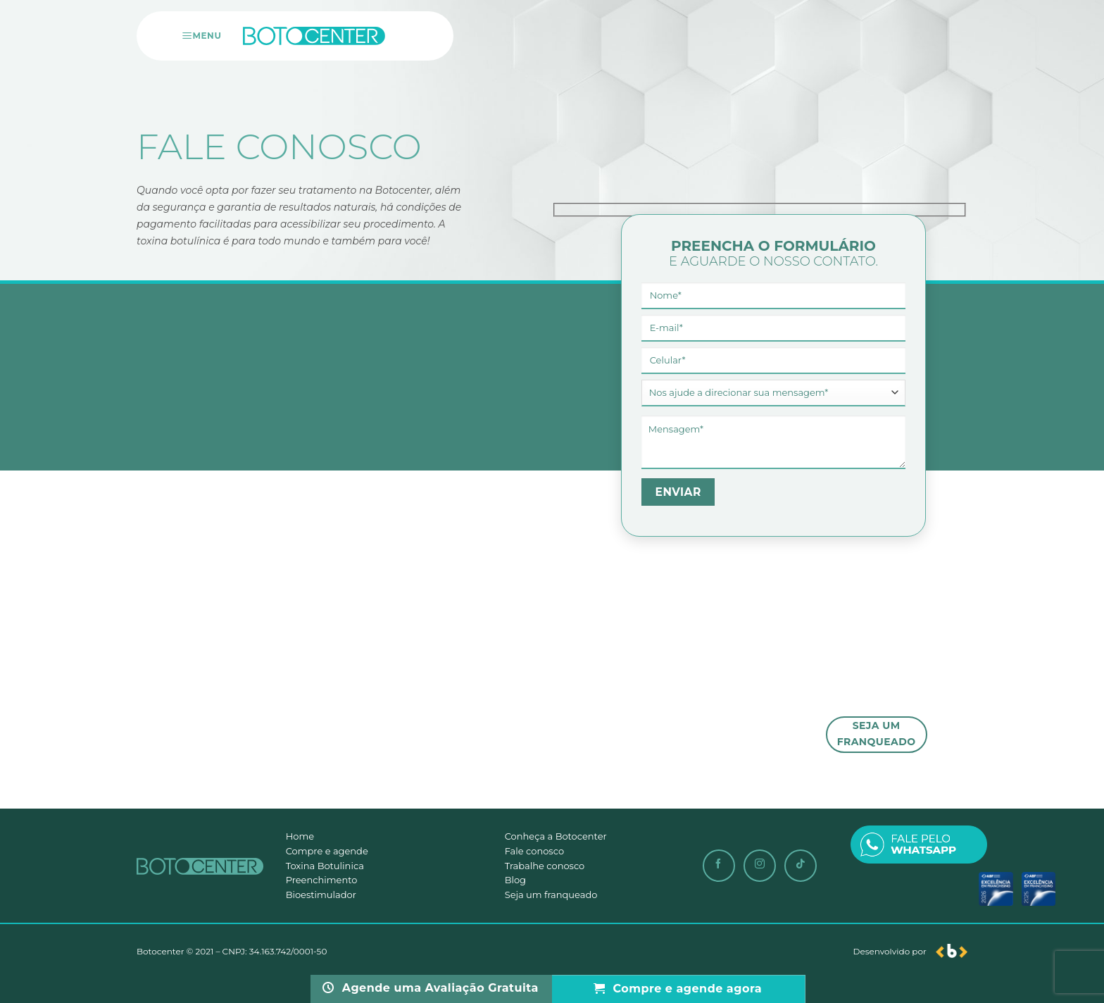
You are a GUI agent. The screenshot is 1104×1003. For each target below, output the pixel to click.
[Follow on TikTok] (800, 865)
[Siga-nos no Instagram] (760, 865)
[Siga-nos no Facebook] (719, 865)
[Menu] (203, 36)
